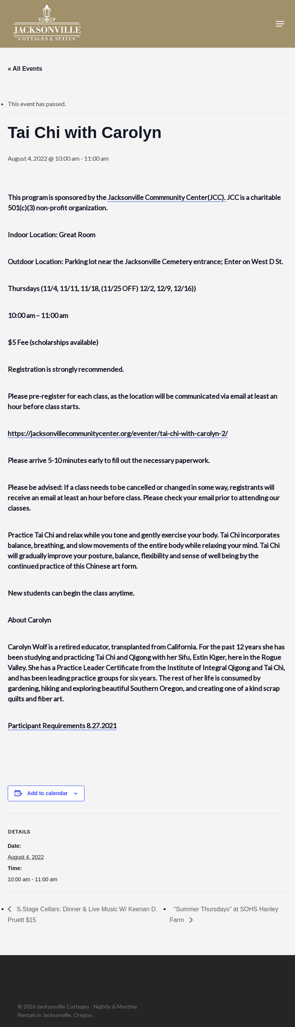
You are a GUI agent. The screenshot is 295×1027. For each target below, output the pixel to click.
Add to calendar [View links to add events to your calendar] (47, 793)
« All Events (25, 68)
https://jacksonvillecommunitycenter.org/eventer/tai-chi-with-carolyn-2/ (118, 433)
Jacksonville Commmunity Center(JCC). (166, 197)
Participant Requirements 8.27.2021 (62, 725)
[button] (280, 24)
